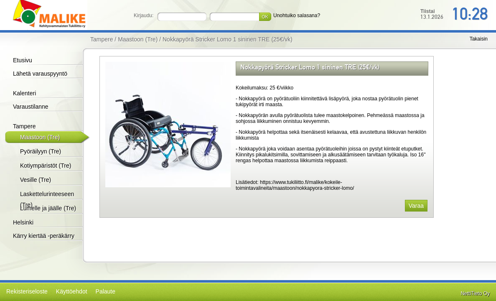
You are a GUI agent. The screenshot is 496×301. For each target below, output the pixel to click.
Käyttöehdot (71, 291)
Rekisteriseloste (27, 291)
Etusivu (22, 60)
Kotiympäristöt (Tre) (45, 165)
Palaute (105, 291)
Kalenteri (24, 93)
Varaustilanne (30, 106)
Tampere (24, 126)
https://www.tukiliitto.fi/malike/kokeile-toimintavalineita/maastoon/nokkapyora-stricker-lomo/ (295, 185)
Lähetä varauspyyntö (40, 73)
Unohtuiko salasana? (296, 15)
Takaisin (479, 39)
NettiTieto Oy (475, 293)
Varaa (416, 205)
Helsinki (23, 222)
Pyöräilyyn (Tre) (40, 151)
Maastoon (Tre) (40, 137)
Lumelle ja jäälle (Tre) (48, 208)
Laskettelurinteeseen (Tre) (47, 199)
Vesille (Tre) (35, 179)
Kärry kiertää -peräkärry (43, 235)
